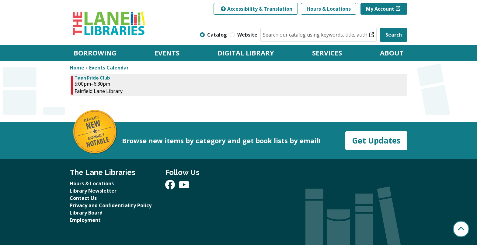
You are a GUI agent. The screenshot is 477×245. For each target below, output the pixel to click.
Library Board (86, 212)
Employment (85, 220)
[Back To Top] (461, 229)
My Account (380, 8)
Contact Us (83, 198)
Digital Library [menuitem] (246, 52)
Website (247, 34)
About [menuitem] (392, 52)
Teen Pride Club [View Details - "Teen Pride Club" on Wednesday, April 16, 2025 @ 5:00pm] (92, 78)
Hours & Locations (329, 8)
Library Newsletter (93, 190)
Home (77, 67)
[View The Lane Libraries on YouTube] (184, 186)
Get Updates (376, 140)
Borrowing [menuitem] (95, 52)
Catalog (217, 34)
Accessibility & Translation (256, 8)
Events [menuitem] (167, 52)
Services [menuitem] (327, 52)
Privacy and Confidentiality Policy (110, 205)
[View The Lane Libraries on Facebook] (170, 186)
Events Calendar (109, 67)
